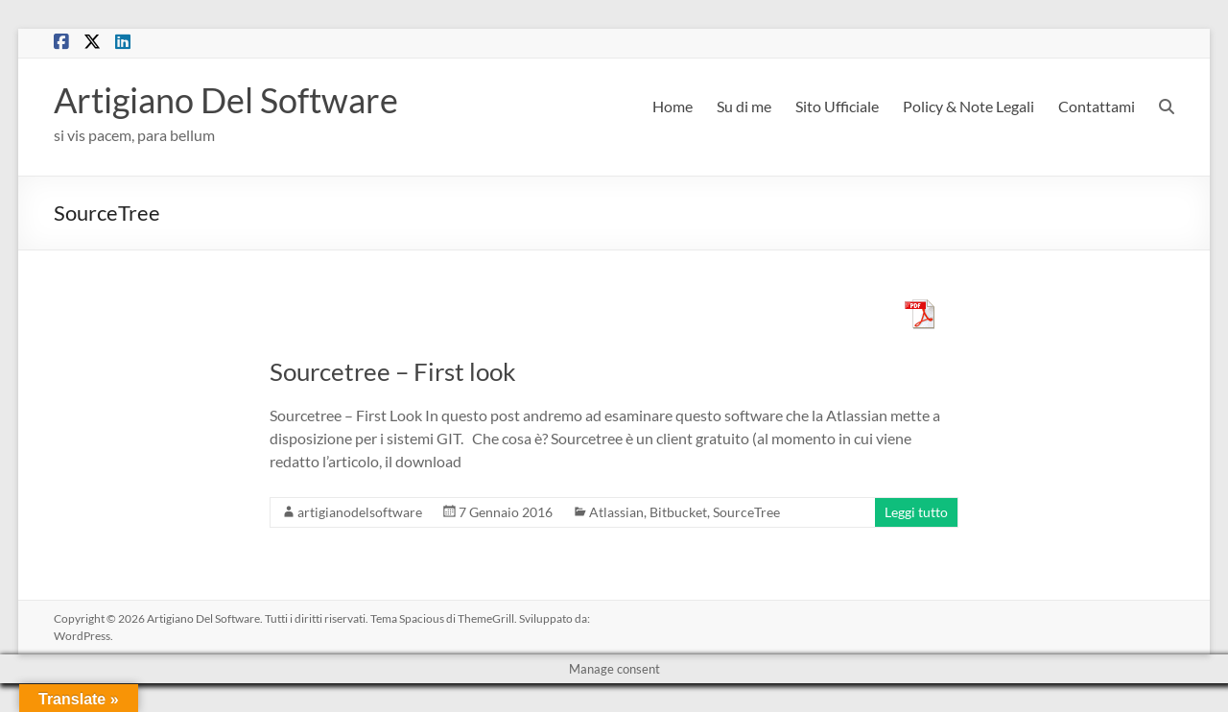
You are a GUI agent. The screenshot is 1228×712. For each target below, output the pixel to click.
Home (672, 106)
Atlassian (616, 512)
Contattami (1096, 106)
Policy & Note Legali (968, 106)
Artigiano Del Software (226, 100)
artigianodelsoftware (359, 512)
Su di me (744, 106)
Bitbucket (678, 512)
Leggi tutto (916, 512)
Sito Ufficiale (837, 106)
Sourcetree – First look (393, 371)
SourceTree (746, 512)
